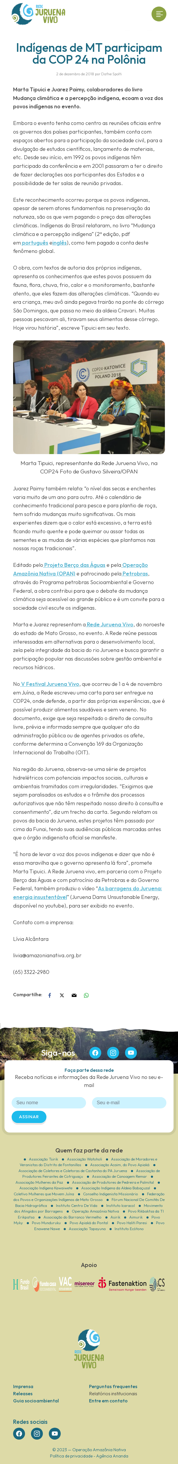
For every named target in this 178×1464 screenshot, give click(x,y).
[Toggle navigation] (159, 14)
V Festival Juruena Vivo (49, 684)
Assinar (29, 1116)
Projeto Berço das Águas (74, 564)
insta (113, 1053)
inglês (59, 242)
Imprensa (23, 1386)
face (95, 1053)
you (131, 1053)
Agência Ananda (112, 1456)
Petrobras (134, 573)
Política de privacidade (71, 1456)
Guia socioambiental (36, 1401)
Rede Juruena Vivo (109, 624)
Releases (22, 1393)
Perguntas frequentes (113, 1386)
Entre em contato (108, 1401)
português (34, 242)
